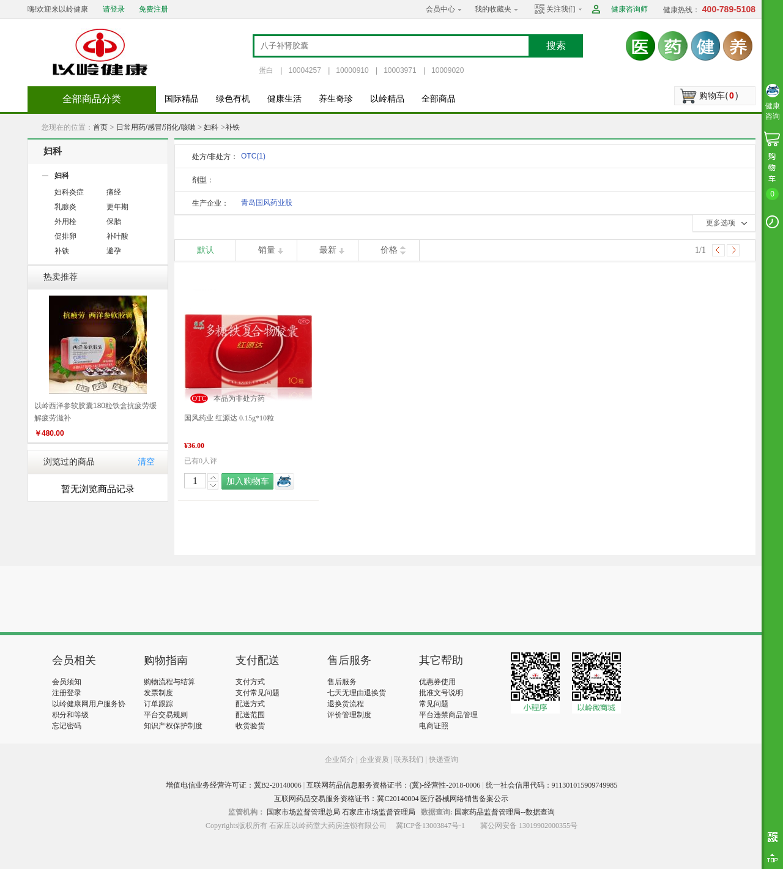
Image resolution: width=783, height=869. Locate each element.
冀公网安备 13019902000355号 (528, 825)
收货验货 (250, 726)
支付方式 (250, 681)
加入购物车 (247, 481)
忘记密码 (66, 726)
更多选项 (720, 222)
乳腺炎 (65, 207)
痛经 (113, 192)
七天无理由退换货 (356, 692)
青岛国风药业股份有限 (266, 204)
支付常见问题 (258, 692)
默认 (205, 250)
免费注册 (153, 9)
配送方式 (250, 703)
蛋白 (266, 70)
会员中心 (440, 9)
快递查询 (443, 759)
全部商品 (438, 98)
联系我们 (408, 759)
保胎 (113, 221)
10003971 (400, 70)
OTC (253, 156)
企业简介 (340, 759)
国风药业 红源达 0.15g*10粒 (229, 418)
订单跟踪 (158, 703)
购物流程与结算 (169, 681)
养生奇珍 (336, 98)
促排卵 (65, 236)
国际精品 (182, 98)
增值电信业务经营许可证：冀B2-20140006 (234, 785)
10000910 (352, 70)
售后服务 (342, 681)
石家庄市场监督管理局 (378, 812)
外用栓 (65, 221)
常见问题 (433, 703)
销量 (266, 250)
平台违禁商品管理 (448, 714)
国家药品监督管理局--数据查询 (505, 812)
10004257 (304, 70)
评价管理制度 (349, 714)
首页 (100, 127)
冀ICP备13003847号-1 (430, 825)
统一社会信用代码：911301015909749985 (552, 785)
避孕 (113, 251)
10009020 (447, 70)
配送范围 (250, 714)
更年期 (117, 207)
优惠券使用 (437, 681)
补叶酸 (117, 236)
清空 (146, 461)
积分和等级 (70, 714)
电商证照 (433, 726)
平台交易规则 (166, 714)
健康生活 (284, 98)
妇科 (211, 127)
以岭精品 (387, 98)
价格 (389, 250)
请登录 (114, 9)
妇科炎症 (69, 192)
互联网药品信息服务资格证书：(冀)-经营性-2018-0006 (393, 785)
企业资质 (374, 759)
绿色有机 (233, 98)
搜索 (556, 45)
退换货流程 (345, 703)
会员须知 (66, 681)
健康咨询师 (629, 9)
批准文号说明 (441, 692)
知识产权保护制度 (173, 726)
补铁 (232, 127)
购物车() (718, 95)
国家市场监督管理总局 (303, 812)
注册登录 (66, 692)
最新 (327, 250)
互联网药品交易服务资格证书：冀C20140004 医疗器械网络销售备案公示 (391, 798)
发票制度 (158, 692)
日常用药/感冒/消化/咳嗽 (156, 127)
